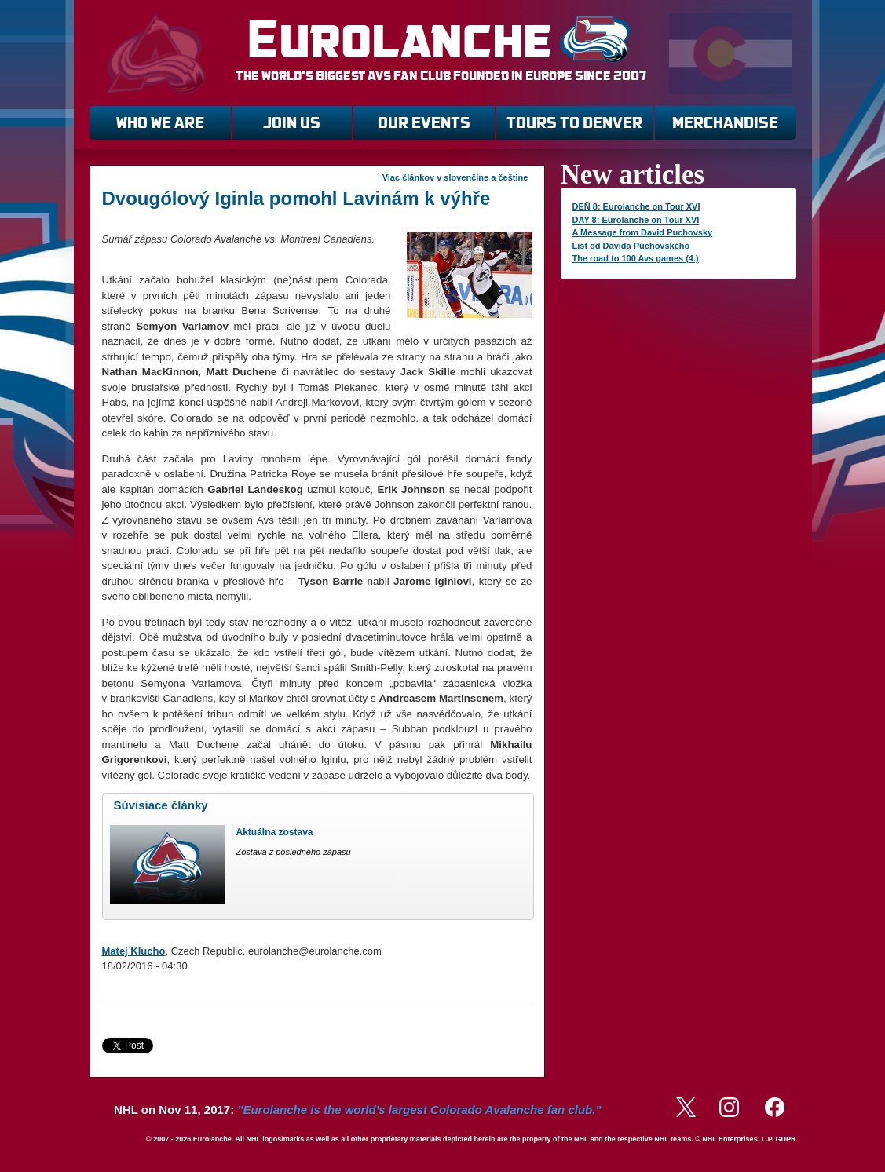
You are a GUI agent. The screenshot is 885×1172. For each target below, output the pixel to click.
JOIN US (291, 122)
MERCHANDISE (725, 122)
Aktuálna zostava (274, 832)
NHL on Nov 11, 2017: (357, 1109)
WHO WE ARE (160, 122)
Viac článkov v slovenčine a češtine (455, 177)
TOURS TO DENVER (574, 122)
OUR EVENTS (424, 122)
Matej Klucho (134, 951)
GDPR (785, 1139)
